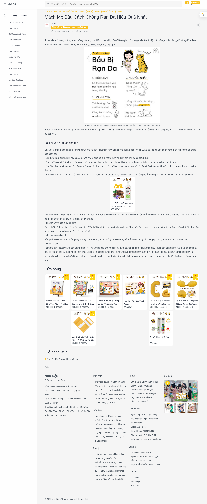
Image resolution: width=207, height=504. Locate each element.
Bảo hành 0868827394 (141, 460)
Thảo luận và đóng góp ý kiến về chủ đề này (69, 27)
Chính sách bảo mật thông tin (143, 393)
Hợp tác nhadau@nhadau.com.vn (145, 464)
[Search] (113, 4)
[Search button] (48, 4)
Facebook (135, 477)
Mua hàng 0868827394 (141, 453)
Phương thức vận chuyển (142, 390)
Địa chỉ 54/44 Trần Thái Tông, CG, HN (146, 456)
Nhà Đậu (12, 4)
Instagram (135, 485)
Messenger (135, 481)
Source (81, 499)
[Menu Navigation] (5, 4)
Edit (86, 499)
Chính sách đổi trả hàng (141, 386)
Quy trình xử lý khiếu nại (141, 397)
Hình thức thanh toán (140, 401)
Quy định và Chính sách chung (144, 382)
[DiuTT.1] (54, 23)
